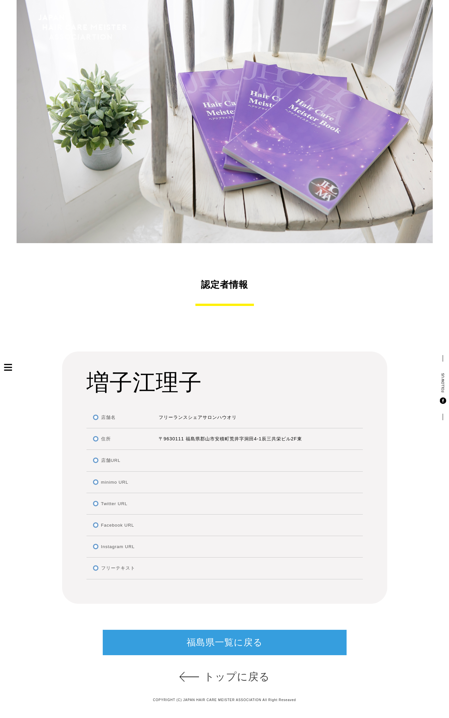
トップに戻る (237, 676)
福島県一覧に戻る (225, 642)
